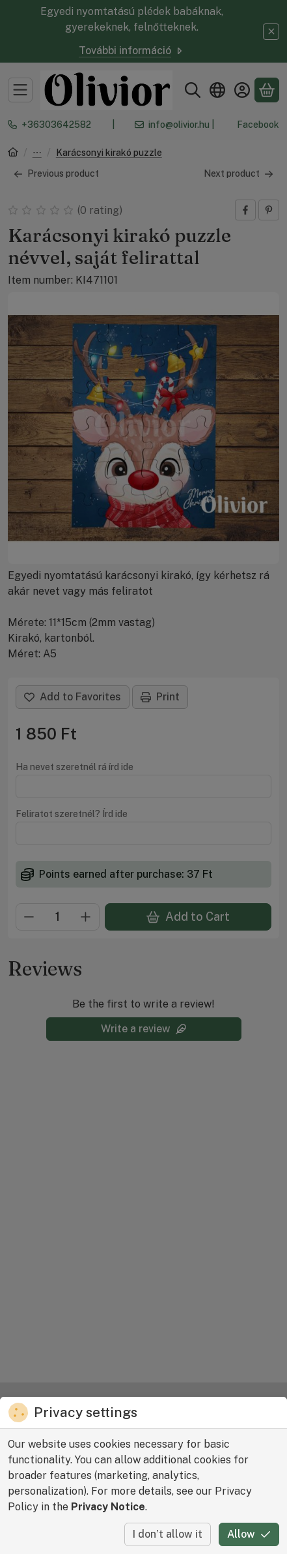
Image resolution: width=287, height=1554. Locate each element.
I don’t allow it (167, 1534)
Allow (249, 1534)
